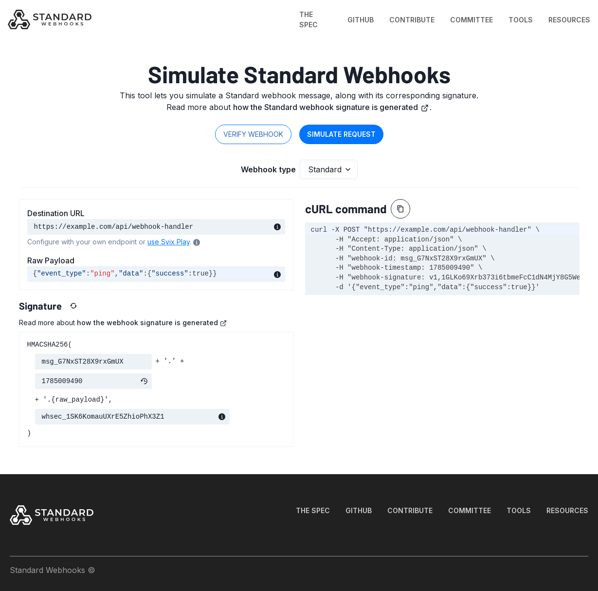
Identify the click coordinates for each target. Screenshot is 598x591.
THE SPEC (308, 19)
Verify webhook (253, 134)
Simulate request (341, 134)
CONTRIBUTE (412, 20)
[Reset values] (73, 306)
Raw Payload (50, 260)
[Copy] (400, 209)
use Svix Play (168, 242)
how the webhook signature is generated (152, 322)
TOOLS (520, 20)
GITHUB (360, 20)
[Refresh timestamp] (144, 381)
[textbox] (156, 274)
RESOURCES (569, 20)
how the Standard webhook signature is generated (331, 107)
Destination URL (56, 213)
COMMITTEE (471, 20)
